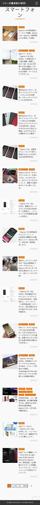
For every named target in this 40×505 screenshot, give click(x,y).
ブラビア (22, 389)
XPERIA (21, 27)
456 (26, 485)
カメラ (21, 395)
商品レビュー (23, 50)
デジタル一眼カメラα (25, 392)
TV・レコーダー (30, 395)
